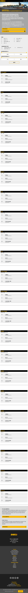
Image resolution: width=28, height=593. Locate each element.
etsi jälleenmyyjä (6, 31)
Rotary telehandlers (14, 553)
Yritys (15, 563)
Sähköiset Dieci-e (14, 554)
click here (15, 591)
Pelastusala (15, 560)
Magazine (14, 566)
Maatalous (14, 557)
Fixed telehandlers (14, 550)
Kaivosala (14, 559)
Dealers (14, 564)
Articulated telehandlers (14, 551)
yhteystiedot (15, 583)
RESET (14, 62)
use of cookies (20, 589)
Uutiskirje (14, 567)
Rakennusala (14, 558)
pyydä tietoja (5, 28)
